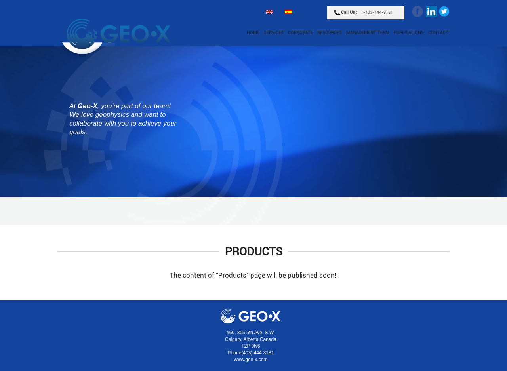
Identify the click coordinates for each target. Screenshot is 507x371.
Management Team (367, 32)
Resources (329, 32)
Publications (409, 32)
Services (274, 32)
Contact (438, 32)
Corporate (300, 32)
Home (253, 32)
